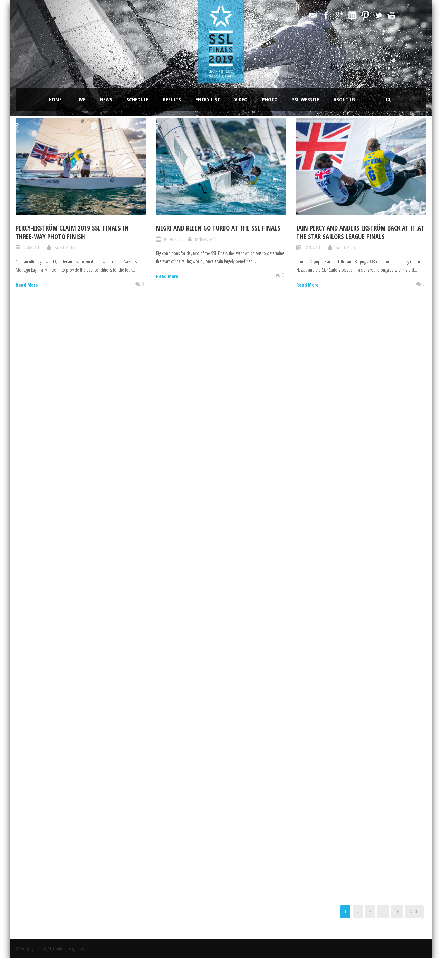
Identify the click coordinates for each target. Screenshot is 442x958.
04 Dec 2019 (172, 239)
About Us (344, 99)
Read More (27, 285)
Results (172, 99)
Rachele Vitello (65, 247)
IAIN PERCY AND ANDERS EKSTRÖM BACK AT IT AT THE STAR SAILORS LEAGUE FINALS (360, 232)
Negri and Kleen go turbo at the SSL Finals (218, 228)
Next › (415, 911)
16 (397, 911)
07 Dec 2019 (32, 247)
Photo (270, 99)
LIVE (80, 99)
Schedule (137, 99)
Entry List (207, 99)
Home (55, 99)
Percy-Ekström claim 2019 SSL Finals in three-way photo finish (72, 232)
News (106, 99)
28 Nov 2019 (313, 247)
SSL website (305, 99)
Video (241, 99)
